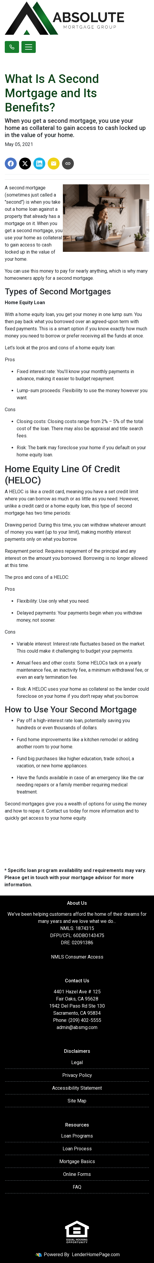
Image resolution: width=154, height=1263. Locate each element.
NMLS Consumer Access (77, 957)
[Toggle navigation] (28, 47)
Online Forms (77, 1174)
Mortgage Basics (77, 1161)
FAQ (77, 1187)
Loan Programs (77, 1136)
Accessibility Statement (77, 1088)
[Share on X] (25, 163)
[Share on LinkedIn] (39, 163)
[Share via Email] (54, 163)
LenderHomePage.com (96, 1254)
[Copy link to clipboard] (68, 163)
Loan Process (77, 1149)
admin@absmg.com (77, 1027)
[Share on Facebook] (11, 163)
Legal (77, 1062)
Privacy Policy (77, 1075)
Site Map (77, 1101)
